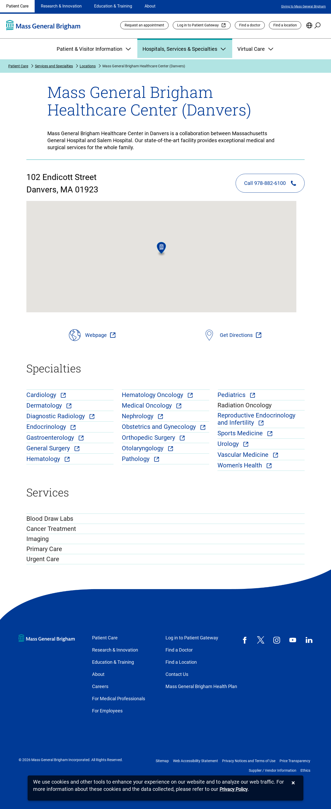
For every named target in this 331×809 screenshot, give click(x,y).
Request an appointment (144, 25)
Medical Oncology (147, 405)
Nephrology (138, 416)
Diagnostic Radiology (56, 416)
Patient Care (17, 6)
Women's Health (240, 465)
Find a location (285, 25)
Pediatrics (232, 395)
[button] (161, 249)
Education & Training (113, 6)
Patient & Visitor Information (94, 49)
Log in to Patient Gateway (198, 25)
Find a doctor (249, 25)
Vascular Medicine (243, 454)
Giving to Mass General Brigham (303, 6)
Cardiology (42, 395)
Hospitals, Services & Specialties (184, 49)
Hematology (44, 459)
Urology (228, 443)
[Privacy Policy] (234, 789)
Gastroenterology (51, 437)
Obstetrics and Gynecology (159, 426)
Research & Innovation (61, 6)
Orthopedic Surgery (149, 437)
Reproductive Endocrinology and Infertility (256, 419)
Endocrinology (46, 426)
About (150, 6)
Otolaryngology (143, 448)
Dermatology (44, 405)
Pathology (136, 459)
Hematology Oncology (153, 395)
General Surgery (48, 448)
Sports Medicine (240, 433)
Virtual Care (256, 49)
